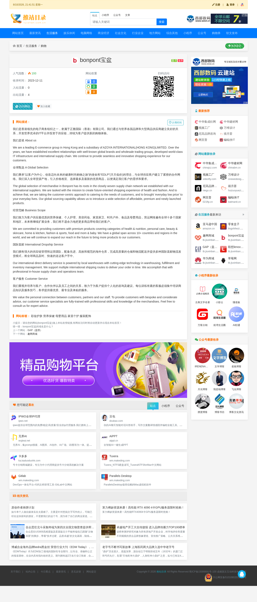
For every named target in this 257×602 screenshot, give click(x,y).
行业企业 (137, 33)
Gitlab (22, 476)
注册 (216, 4)
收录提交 (234, 45)
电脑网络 (86, 33)
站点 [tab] (94, 15)
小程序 (187, 33)
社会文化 (120, 33)
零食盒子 (233, 224)
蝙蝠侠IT (227, 140)
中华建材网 (229, 121)
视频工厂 (202, 128)
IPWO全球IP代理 (29, 416)
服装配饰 (85, 316)
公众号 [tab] (117, 15)
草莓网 (232, 258)
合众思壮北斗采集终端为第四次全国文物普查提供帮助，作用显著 (67, 527)
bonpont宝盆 (236, 235)
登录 (230, 4)
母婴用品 (61, 316)
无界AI (23, 436)
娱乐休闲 (69, 33)
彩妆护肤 (36, 316)
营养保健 (49, 316)
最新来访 (208, 214)
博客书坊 (219, 412)
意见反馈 (76, 571)
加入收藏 (43, 106)
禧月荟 (226, 133)
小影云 (219, 302)
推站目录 (161, 571)
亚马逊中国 (210, 224)
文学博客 (219, 366)
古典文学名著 (202, 302)
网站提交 (91, 571)
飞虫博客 (236, 389)
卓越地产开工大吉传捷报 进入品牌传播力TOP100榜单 (151, 527)
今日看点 (46, 571)
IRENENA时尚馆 (204, 366)
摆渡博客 (202, 412)
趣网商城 (32, 333)
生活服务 (52, 33)
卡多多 (23, 456)
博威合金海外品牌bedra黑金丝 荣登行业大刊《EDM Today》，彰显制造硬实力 (61, 547)
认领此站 (175, 122)
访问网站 (22, 106)
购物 (43, 45)
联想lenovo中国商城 (241, 247)
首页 (17, 45)
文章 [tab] (127, 15)
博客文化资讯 (236, 412)
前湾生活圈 (219, 325)
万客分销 (202, 325)
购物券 (216, 33)
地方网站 (155, 33)
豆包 (112, 416)
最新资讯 (35, 33)
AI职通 (236, 325)
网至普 (201, 140)
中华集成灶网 (205, 121)
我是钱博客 (219, 389)
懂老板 (236, 302)
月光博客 (202, 389)
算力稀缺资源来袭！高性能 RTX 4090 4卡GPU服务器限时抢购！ (143, 507)
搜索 (161, 21)
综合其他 (172, 33)
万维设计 (227, 128)
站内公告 (30, 571)
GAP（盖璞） (35, 330)
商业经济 (103, 33)
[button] (242, 4)
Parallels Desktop (120, 476)
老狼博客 (236, 366)
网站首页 (18, 33)
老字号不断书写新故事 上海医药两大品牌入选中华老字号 (138, 547)
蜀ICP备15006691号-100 (202, 571)
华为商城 (208, 258)
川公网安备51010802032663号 (225, 577)
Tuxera (113, 456)
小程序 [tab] (105, 15)
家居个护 (73, 316)
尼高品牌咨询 (205, 133)
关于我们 (15, 571)
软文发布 (232, 33)
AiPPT (113, 436)
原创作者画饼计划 (22, 507)
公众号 (202, 33)
